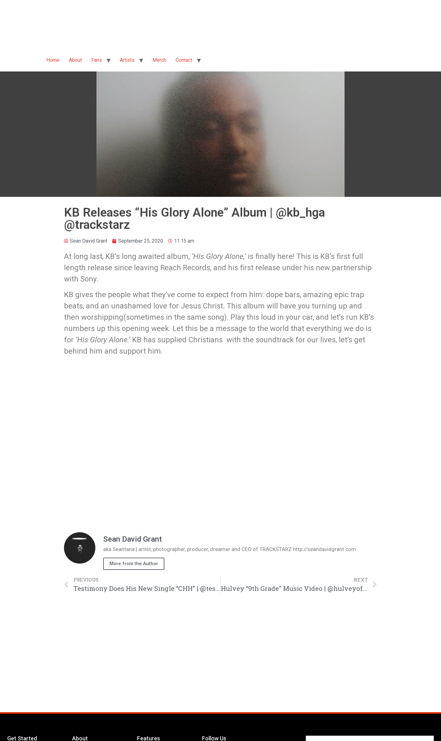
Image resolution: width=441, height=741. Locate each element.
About (75, 60)
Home (53, 60)
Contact (184, 60)
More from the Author (133, 563)
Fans (96, 60)
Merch (159, 60)
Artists (127, 60)
